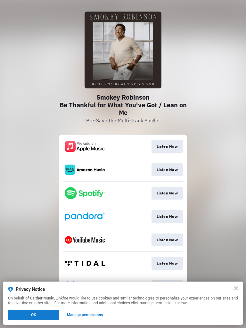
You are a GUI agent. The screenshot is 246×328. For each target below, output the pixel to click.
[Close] (236, 288)
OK (33, 315)
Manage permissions (85, 315)
